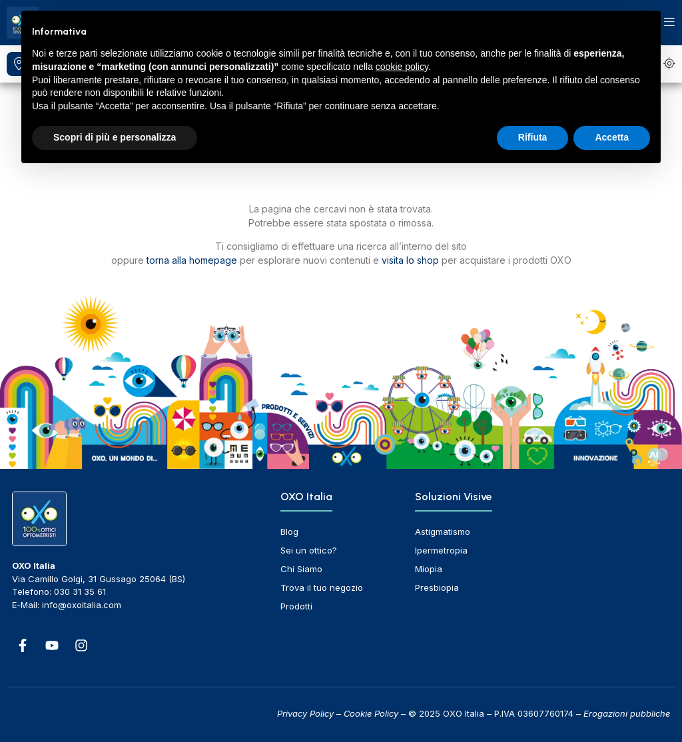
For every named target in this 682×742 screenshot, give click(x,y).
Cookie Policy (371, 713)
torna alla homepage (192, 260)
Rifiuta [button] (532, 137)
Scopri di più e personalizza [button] (114, 137)
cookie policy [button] (402, 66)
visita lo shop (410, 260)
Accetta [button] (612, 137)
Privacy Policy (305, 713)
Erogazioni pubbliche (626, 713)
